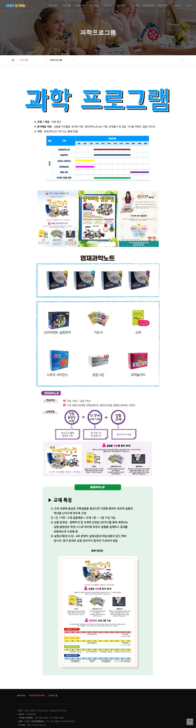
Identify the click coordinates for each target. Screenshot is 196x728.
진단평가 (121, 5)
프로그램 (66, 5)
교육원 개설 (80, 5)
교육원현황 (94, 5)
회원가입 (177, 5)
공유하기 (180, 59)
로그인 (188, 5)
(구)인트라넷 (148, 5)
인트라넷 (135, 5)
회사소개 (53, 5)
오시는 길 (53, 695)
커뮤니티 (108, 5)
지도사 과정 (162, 5)
